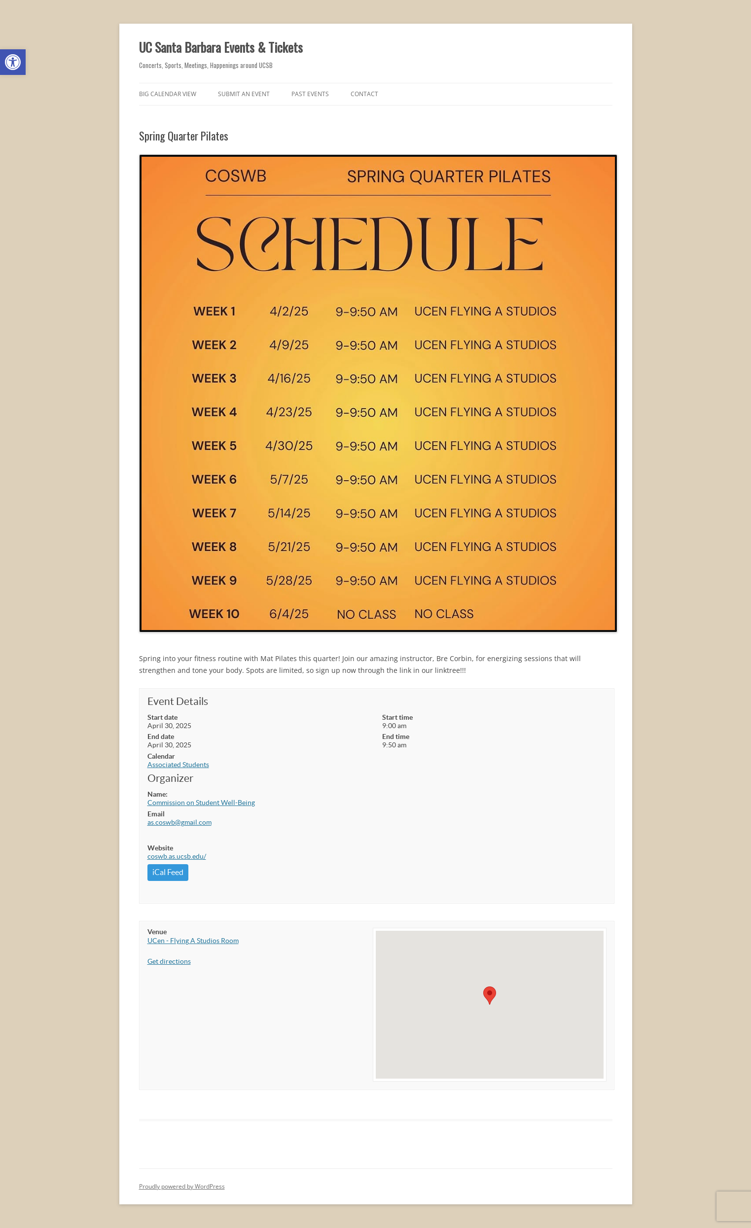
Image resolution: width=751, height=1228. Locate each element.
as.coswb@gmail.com (179, 822)
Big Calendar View (167, 94)
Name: (157, 794)
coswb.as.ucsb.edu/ (176, 856)
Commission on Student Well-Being (201, 803)
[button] (13, 62)
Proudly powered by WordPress (182, 1186)
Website (160, 848)
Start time (397, 717)
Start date (162, 717)
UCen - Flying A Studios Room (193, 941)
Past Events (310, 94)
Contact (364, 94)
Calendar (161, 756)
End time (395, 736)
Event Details (177, 701)
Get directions (169, 961)
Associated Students (178, 765)
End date (160, 736)
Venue (157, 932)
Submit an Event (244, 94)
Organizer (170, 778)
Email (156, 814)
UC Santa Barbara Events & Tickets (221, 47)
